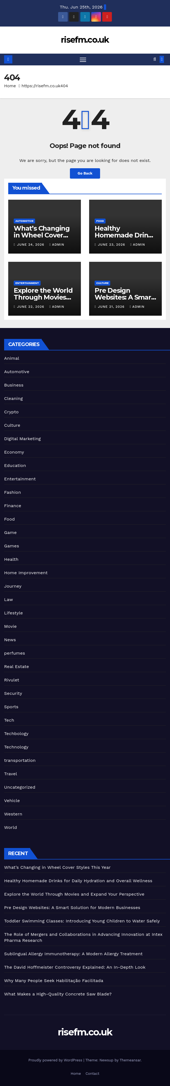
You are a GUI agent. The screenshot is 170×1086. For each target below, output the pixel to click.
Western (13, 814)
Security (13, 693)
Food (100, 220)
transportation (20, 760)
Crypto (11, 412)
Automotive (24, 220)
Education (15, 465)
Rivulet (11, 680)
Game (10, 532)
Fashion (12, 492)
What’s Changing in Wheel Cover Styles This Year (42, 235)
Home (10, 85)
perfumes (14, 653)
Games (11, 546)
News (10, 640)
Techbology (16, 733)
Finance (12, 506)
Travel (10, 774)
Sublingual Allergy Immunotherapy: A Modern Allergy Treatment (73, 953)
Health (11, 559)
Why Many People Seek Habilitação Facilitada (53, 980)
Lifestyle (13, 613)
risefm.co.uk (85, 40)
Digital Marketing (22, 439)
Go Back (84, 174)
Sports (11, 707)
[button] (155, 59)
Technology (16, 747)
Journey (12, 586)
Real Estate (16, 666)
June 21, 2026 (112, 307)
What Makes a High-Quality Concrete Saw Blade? (58, 994)
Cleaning (13, 398)
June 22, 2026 (31, 307)
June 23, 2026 (112, 245)
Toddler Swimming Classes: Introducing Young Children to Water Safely (82, 921)
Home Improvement (26, 573)
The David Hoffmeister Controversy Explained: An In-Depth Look (75, 967)
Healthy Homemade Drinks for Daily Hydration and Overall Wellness (78, 880)
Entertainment (27, 282)
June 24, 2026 (31, 245)
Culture (102, 282)
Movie (10, 626)
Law (8, 599)
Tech (9, 720)
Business (14, 385)
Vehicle (12, 800)
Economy (14, 452)
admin (56, 245)
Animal (11, 358)
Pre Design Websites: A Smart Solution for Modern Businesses (72, 907)
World (10, 827)
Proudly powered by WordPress (55, 1060)
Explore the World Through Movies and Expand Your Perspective (74, 894)
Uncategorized (19, 787)
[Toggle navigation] (82, 59)
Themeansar (130, 1060)
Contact (92, 1074)
